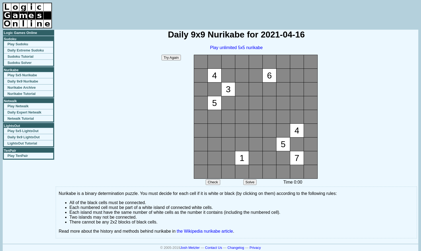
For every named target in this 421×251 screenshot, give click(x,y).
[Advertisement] (355, 11)
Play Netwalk (18, 106)
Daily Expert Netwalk (24, 112)
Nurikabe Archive (22, 87)
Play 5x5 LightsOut (23, 131)
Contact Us (213, 248)
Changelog (235, 248)
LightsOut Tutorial (22, 143)
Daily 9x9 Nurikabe (23, 81)
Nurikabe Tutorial (22, 94)
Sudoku (10, 39)
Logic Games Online (20, 33)
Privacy (255, 248)
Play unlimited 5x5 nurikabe (236, 47)
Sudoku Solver (20, 63)
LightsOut (12, 126)
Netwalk (10, 101)
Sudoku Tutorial (20, 56)
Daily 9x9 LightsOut (24, 137)
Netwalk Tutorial (21, 118)
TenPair (10, 151)
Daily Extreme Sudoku (26, 50)
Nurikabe (11, 70)
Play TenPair (18, 156)
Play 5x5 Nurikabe (22, 75)
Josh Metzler (190, 248)
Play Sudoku (18, 44)
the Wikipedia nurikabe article (205, 231)
